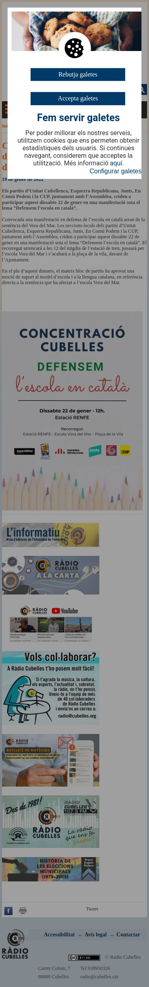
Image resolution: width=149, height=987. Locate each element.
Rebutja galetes (77, 74)
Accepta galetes (78, 98)
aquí (116, 163)
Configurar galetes (116, 171)
